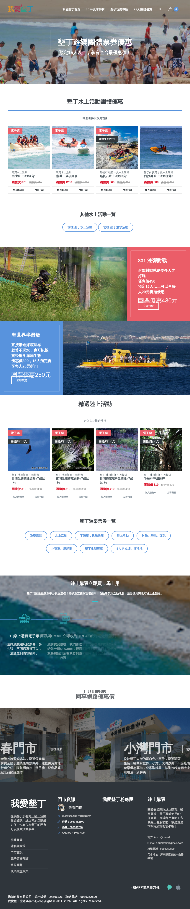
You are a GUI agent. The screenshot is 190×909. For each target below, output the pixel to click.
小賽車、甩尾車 (61, 548)
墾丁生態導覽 (94, 548)
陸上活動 (123, 535)
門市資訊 (16, 852)
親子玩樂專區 (119, 9)
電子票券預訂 (19, 858)
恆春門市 (75, 807)
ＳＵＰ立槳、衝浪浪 (129, 548)
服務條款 (16, 840)
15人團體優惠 (143, 9)
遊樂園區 (36, 535)
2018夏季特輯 (95, 9)
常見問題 (16, 865)
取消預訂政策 (19, 871)
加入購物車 (18, 190)
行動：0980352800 (73, 821)
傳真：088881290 (72, 827)
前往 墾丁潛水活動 (115, 227)
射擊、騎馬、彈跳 (154, 535)
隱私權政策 (18, 846)
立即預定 (148, 305)
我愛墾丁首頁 (71, 9)
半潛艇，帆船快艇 (92, 535)
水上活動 (61, 535)
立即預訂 (39, 190)
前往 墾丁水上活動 (80, 227)
